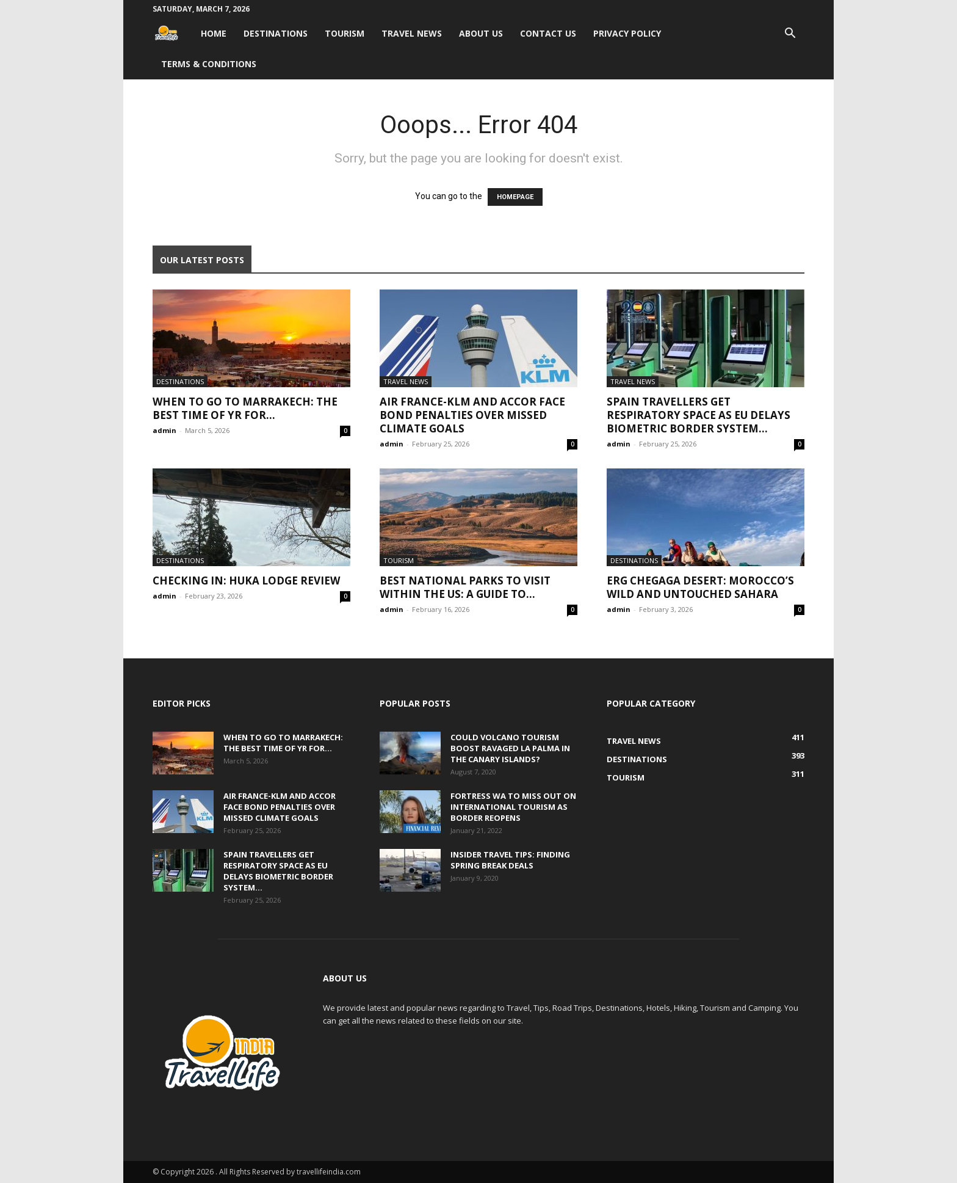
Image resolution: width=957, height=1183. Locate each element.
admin (164, 430)
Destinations (276, 33)
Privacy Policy (627, 33)
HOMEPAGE (515, 197)
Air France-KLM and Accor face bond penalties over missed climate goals (472, 415)
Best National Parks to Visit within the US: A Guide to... (465, 587)
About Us (481, 33)
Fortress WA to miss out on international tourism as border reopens (513, 806)
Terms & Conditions (208, 64)
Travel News (411, 33)
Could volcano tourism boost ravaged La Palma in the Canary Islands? (510, 748)
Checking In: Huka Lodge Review (246, 580)
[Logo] (172, 33)
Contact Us (548, 33)
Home (213, 33)
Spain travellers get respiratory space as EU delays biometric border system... (698, 415)
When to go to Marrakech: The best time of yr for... (245, 408)
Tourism (344, 33)
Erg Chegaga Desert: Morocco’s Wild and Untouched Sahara (700, 587)
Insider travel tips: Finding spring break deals (510, 860)
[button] (789, 34)
